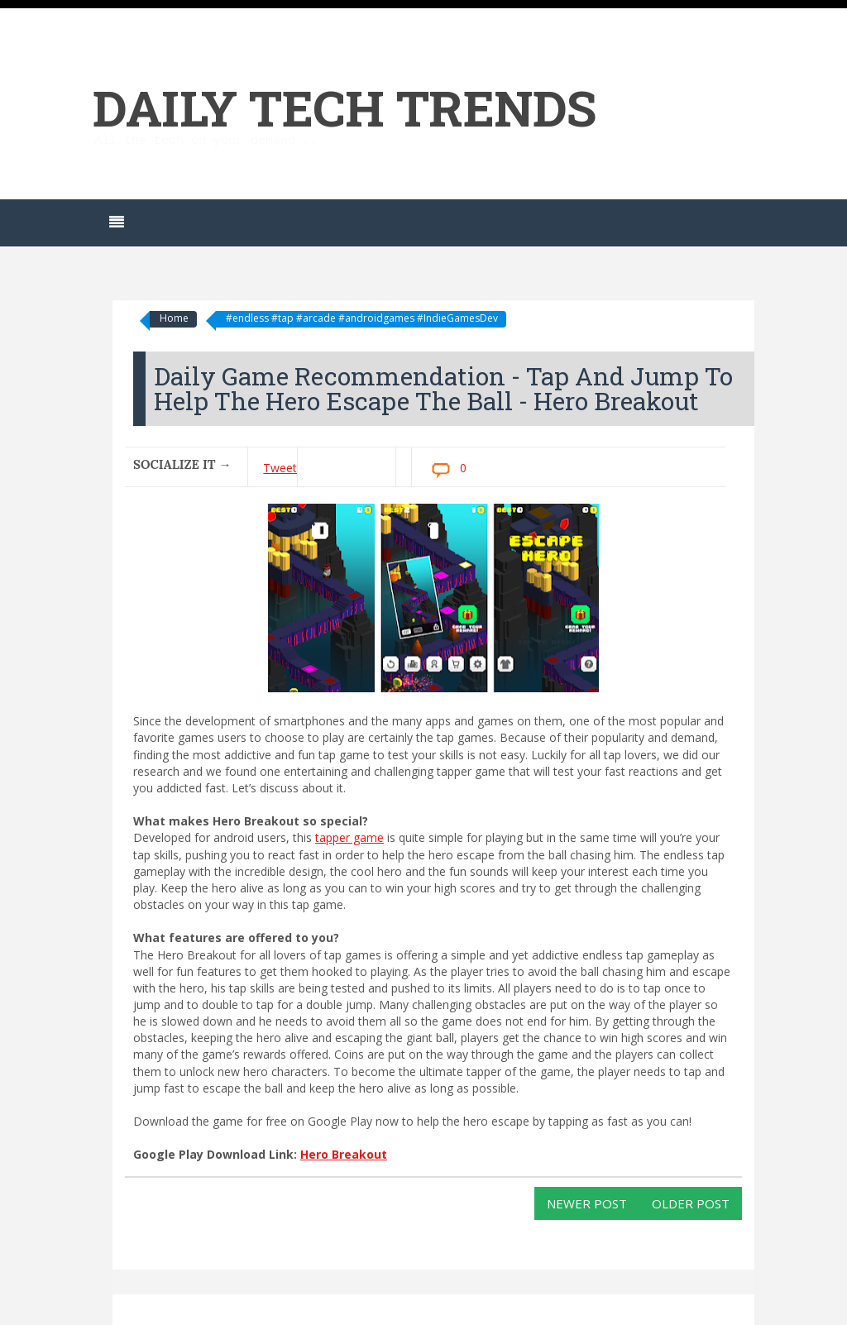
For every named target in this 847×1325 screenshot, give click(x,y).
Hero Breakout (343, 1154)
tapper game (349, 837)
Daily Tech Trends (344, 107)
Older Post (691, 1203)
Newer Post (587, 1203)
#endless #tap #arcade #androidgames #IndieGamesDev (362, 318)
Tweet (280, 468)
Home (174, 318)
